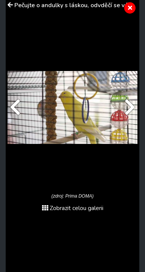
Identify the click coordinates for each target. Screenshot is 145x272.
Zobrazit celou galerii (72, 208)
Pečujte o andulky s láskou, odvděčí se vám (73, 5)
